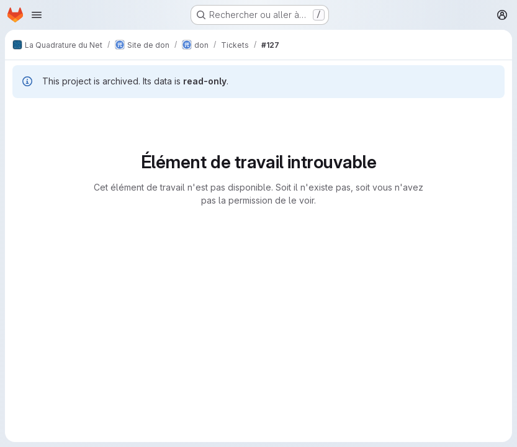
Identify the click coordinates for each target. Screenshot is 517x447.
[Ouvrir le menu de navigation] (37, 15)
